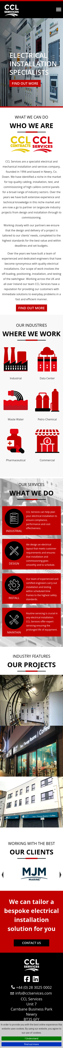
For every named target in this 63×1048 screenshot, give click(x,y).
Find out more (31, 1044)
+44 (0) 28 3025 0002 (34, 987)
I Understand (31, 1038)
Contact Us (31, 943)
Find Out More (31, 308)
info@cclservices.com (33, 993)
